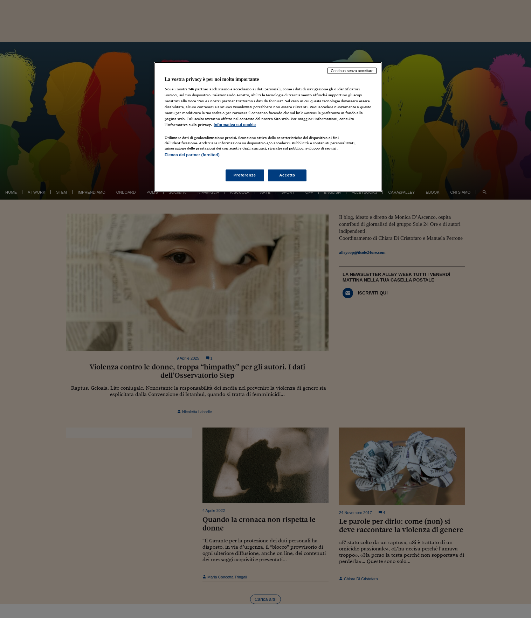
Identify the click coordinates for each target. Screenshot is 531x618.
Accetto (287, 175)
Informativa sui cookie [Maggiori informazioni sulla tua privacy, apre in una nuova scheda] (235, 125)
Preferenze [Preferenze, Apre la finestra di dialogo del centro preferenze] (245, 175)
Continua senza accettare (352, 71)
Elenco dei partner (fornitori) (192, 155)
